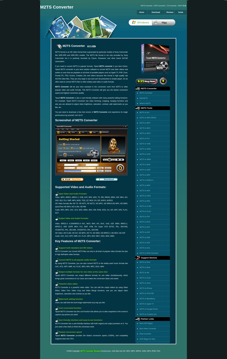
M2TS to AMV (145, 237)
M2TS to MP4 (145, 123)
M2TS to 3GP (145, 243)
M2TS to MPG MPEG (148, 118)
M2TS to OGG (145, 196)
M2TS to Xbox (145, 283)
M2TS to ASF (145, 232)
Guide (180, 12)
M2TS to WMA (145, 159)
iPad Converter (145, 334)
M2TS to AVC (145, 227)
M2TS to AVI (144, 113)
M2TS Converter (146, 6)
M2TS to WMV (145, 149)
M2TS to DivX (145, 222)
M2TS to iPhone (146, 288)
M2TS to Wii (144, 273)
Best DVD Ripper (146, 323)
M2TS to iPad (145, 267)
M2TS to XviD (145, 154)
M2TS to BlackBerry (147, 299)
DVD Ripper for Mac (147, 339)
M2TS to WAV (145, 165)
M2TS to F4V (145, 217)
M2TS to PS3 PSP (147, 293)
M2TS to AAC (145, 248)
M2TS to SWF (145, 170)
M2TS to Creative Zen (148, 314)
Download (156, 12)
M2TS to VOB (145, 144)
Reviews (169, 12)
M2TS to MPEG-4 (146, 180)
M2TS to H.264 (145, 206)
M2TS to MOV (145, 133)
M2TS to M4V (145, 191)
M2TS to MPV (145, 175)
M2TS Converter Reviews (90, 351)
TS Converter (171, 6)
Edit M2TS (144, 98)
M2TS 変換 (182, 6)
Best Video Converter (148, 329)
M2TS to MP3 (145, 185)
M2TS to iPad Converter (149, 253)
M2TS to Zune (145, 278)
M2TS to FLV (145, 139)
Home (141, 12)
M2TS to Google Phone (149, 309)
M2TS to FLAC (145, 211)
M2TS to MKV (145, 128)
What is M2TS (145, 103)
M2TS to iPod (145, 262)
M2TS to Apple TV (147, 304)
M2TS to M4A (145, 201)
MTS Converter (159, 6)
